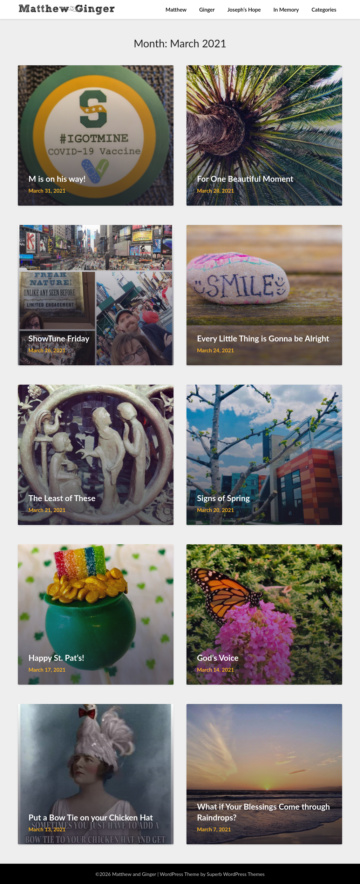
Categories (324, 9)
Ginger (207, 9)
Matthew (175, 9)
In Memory (286, 9)
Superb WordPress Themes (236, 874)
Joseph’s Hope (244, 9)
